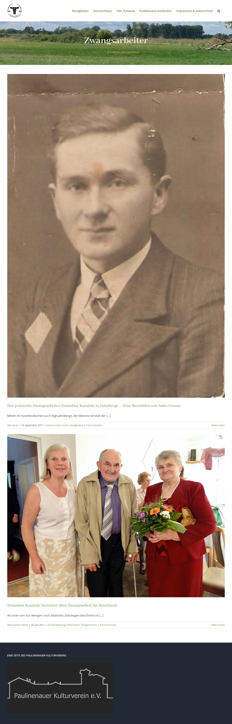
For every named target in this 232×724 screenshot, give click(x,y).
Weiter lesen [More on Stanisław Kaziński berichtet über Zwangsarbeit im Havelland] (218, 624)
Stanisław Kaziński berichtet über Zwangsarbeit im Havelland (62, 605)
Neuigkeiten (76, 425)
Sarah (15, 425)
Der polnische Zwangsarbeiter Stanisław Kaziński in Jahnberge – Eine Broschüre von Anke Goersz (94, 405)
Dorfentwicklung (56, 624)
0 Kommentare (94, 425)
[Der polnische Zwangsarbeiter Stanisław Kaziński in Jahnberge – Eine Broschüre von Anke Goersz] (116, 236)
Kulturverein (62, 425)
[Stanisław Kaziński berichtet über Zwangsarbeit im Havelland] (116, 515)
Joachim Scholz (20, 624)
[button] (219, 10)
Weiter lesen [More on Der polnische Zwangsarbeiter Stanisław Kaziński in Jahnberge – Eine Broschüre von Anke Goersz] (218, 425)
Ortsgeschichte (89, 624)
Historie (50, 425)
